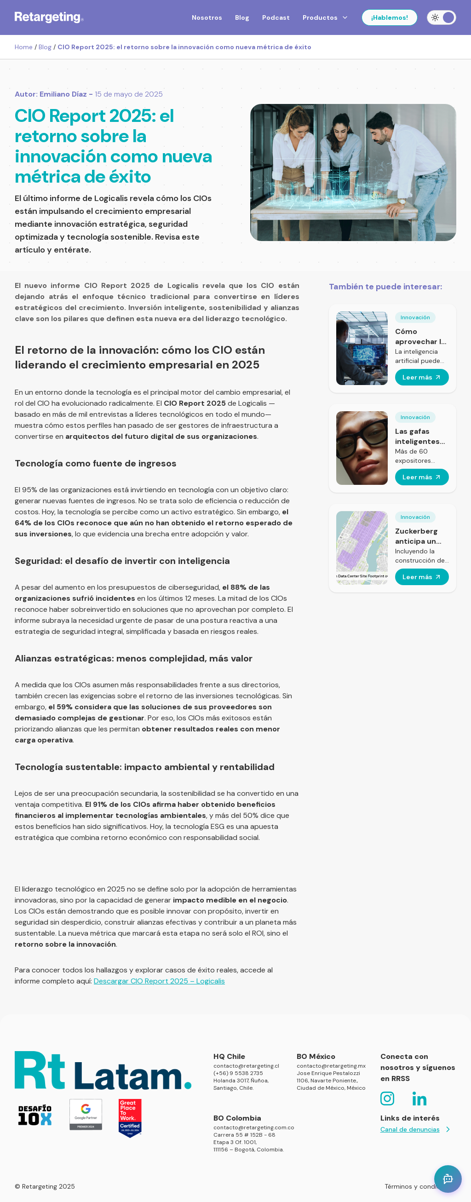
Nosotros (207, 17)
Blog (242, 17)
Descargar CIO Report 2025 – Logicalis (159, 981)
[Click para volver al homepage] (49, 17)
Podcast (276, 17)
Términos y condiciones (420, 1186)
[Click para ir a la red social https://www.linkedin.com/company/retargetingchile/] (419, 1098)
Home (24, 47)
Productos (326, 17)
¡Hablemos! (389, 17)
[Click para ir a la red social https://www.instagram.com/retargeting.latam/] (387, 1098)
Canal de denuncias (416, 1129)
